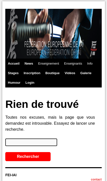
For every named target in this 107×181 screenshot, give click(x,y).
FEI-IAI (10, 175)
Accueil (13, 63)
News (29, 63)
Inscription (32, 73)
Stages (13, 73)
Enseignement (48, 63)
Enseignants (73, 63)
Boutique (52, 73)
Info (90, 63)
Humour (14, 82)
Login (29, 82)
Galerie (85, 73)
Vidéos (70, 73)
